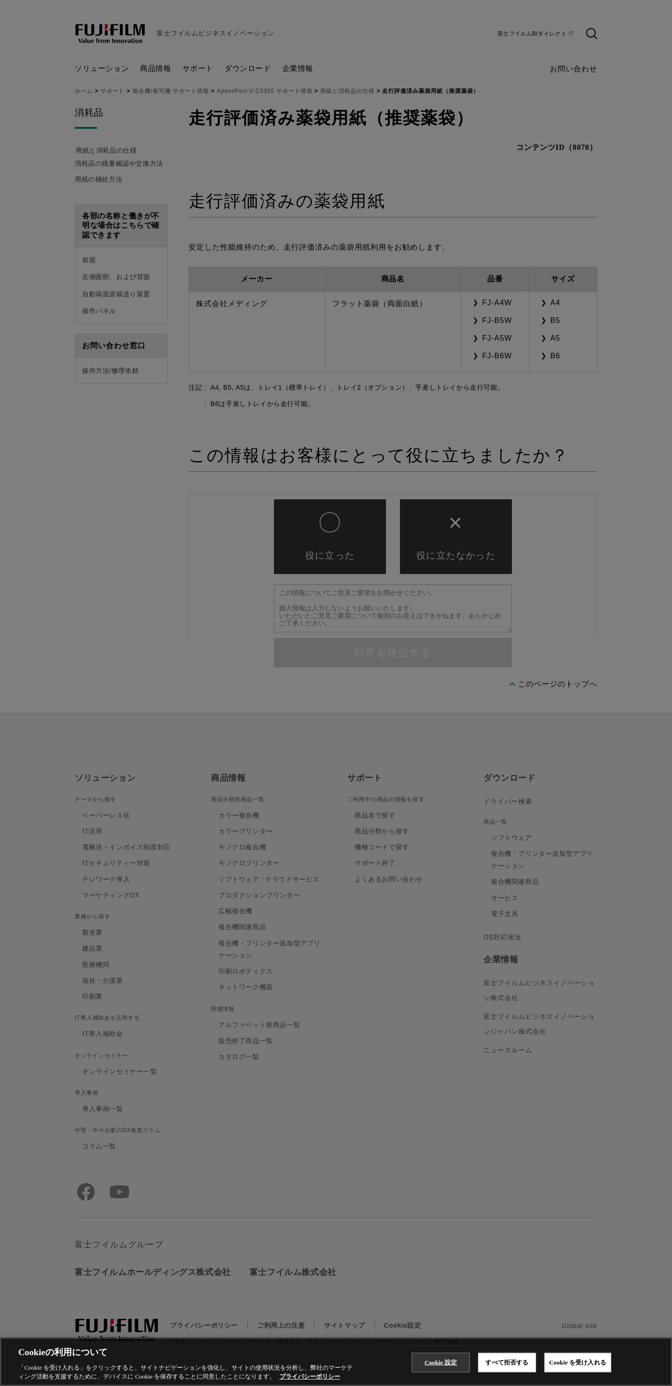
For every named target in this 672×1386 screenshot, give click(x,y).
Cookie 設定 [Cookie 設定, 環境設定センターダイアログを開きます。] (441, 1362)
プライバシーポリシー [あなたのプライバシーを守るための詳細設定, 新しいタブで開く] (310, 1376)
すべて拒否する (506, 1362)
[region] (336, 1361)
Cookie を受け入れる (577, 1362)
